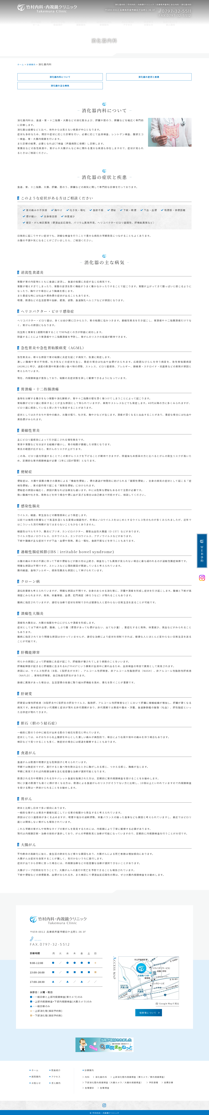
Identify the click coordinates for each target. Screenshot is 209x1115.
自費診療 (169, 1083)
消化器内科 (101, 1078)
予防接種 (154, 1083)
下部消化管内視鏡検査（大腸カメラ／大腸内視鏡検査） (114, 1083)
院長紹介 (57, 22)
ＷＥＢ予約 (202, 554)
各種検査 (105, 1087)
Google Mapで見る (167, 1004)
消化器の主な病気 (60, 86)
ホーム (35, 22)
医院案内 (80, 22)
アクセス (128, 22)
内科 (87, 1078)
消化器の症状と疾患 (149, 77)
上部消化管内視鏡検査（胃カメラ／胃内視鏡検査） (140, 1078)
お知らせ (149, 22)
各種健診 (89, 1087)
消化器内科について (60, 77)
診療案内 (104, 22)
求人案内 (171, 22)
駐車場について (148, 1013)
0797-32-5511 (51, 940)
